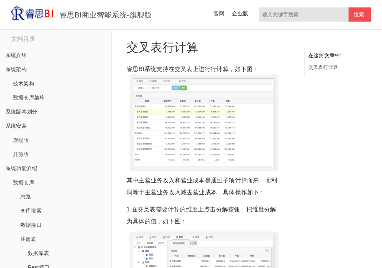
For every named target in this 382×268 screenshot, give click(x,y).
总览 (25, 197)
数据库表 (38, 253)
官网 (219, 13)
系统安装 (16, 126)
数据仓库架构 (29, 97)
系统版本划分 (21, 112)
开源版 (21, 154)
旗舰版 (21, 140)
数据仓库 (23, 182)
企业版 (240, 13)
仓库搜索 (31, 211)
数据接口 (31, 225)
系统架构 (16, 69)
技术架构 (23, 83)
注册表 (28, 239)
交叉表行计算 (323, 67)
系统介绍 (16, 55)
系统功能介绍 (21, 168)
